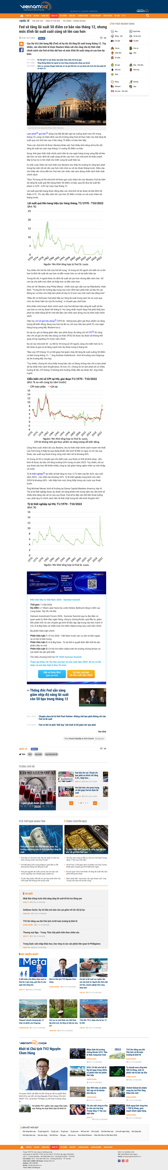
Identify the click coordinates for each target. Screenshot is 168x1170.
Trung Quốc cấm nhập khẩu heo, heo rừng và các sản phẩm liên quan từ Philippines (62, 943)
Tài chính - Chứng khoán (74, 21)
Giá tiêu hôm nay (107, 1131)
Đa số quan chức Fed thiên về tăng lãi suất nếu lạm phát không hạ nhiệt (86, 873)
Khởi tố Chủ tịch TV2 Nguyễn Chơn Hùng (62, 980)
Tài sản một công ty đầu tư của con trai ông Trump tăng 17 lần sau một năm (86, 859)
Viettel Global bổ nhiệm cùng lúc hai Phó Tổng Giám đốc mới (136, 1090)
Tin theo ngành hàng (123, 23)
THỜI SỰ (28, 16)
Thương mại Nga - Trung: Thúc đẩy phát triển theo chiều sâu (51, 932)
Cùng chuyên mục (76, 821)
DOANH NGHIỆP (96, 16)
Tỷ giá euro (74, 1131)
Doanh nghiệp (28, 925)
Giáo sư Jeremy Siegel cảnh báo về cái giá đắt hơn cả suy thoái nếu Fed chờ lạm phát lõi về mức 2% (71, 67)
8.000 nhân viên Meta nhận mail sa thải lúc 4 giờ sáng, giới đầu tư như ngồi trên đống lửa (32, 982)
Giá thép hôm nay (29, 1135)
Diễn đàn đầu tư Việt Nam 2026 (105, 1135)
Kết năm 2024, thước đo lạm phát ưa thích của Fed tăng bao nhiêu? (87, 775)
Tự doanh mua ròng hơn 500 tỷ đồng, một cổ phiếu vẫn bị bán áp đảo (136, 1070)
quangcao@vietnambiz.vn (132, 1156)
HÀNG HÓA (45, 16)
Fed (30, 754)
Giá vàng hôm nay (29, 1131)
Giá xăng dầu (136, 1131)
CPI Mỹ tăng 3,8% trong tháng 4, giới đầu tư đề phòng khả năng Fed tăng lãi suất (39, 866)
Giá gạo (63, 1135)
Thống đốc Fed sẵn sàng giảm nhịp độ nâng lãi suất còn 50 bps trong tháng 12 (49, 694)
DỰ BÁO (36, 16)
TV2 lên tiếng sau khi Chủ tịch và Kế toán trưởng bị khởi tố (50, 921)
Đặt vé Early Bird (52, 674)
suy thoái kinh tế (51, 754)
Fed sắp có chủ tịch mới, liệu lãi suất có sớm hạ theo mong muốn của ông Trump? (40, 859)
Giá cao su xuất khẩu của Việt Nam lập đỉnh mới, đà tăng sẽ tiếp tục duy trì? (63, 1023)
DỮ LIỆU (117, 16)
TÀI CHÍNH (63, 16)
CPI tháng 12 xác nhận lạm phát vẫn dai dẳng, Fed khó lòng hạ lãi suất (87, 790)
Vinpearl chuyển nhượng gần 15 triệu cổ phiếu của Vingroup (31, 1021)
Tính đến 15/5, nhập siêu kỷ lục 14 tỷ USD (93, 1021)
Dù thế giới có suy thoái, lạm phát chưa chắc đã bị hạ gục (59, 60)
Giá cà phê (95, 1131)
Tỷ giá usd (54, 1131)
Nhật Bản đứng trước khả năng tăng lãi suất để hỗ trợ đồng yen (52, 898)
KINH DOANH (107, 16)
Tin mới (28, 893)
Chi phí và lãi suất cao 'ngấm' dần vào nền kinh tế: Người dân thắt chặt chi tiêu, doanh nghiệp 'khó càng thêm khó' (94, 983)
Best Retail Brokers (85, 1135)
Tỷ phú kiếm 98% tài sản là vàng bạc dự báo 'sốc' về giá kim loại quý (86, 850)
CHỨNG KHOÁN (83, 16)
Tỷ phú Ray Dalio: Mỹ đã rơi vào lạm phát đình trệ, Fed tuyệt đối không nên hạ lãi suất (41, 880)
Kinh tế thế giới (53, 21)
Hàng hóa (26, 914)
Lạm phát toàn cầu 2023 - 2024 (37, 804)
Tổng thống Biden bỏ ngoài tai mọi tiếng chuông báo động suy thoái (63, 63)
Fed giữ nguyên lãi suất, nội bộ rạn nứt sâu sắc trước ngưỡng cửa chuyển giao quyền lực (39, 873)
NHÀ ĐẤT (72, 16)
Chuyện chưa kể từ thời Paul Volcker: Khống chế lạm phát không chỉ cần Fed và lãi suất (72, 717)
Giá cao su (72, 1135)
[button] (71, 803)
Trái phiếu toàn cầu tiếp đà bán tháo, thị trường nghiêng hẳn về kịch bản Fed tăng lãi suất (40, 849)
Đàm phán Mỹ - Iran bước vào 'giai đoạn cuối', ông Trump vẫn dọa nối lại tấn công (86, 880)
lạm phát (38, 754)
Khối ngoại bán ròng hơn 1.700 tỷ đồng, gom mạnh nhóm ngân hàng (137, 1108)
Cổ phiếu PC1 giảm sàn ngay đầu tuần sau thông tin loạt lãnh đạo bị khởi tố (50, 1107)
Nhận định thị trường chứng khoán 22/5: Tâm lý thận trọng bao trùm (97, 1052)
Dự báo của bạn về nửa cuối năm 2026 (81, 674)
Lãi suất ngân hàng (122, 1131)
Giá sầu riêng (42, 1135)
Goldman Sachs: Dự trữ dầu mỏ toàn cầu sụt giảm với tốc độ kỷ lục (54, 910)
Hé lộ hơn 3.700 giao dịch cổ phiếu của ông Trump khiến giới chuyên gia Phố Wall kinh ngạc (86, 866)
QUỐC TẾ (54, 16)
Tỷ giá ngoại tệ (43, 1131)
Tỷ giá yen (64, 1131)
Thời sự (82, 992)
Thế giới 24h (37, 21)
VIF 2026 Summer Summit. (68, 657)
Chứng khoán (24, 1028)
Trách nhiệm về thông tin (31, 1167)
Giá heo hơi (85, 1131)
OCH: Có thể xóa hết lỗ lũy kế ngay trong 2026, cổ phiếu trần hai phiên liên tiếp (97, 1071)
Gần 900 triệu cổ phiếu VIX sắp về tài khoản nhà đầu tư (97, 1090)
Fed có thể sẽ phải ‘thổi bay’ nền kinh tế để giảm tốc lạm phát (67, 725)
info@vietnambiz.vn (35, 1165)
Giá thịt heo (54, 1135)
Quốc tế (24, 20)
